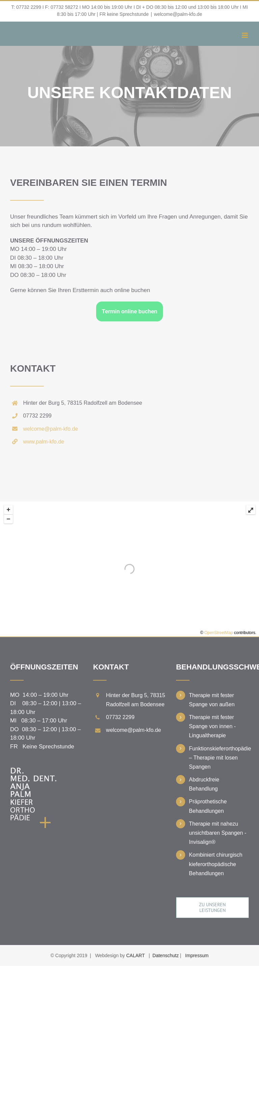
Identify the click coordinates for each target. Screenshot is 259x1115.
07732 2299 (28, 7)
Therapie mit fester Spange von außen (211, 699)
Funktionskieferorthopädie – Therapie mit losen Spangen (219, 758)
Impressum (196, 955)
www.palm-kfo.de (43, 442)
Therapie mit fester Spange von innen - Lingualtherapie (212, 726)
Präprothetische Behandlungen (208, 806)
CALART (135, 955)
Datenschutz (165, 955)
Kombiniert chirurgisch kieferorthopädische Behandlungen (215, 864)
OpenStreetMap (218, 632)
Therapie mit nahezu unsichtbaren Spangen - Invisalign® (217, 833)
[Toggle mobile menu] (245, 35)
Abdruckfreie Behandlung (204, 784)
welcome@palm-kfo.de (178, 14)
